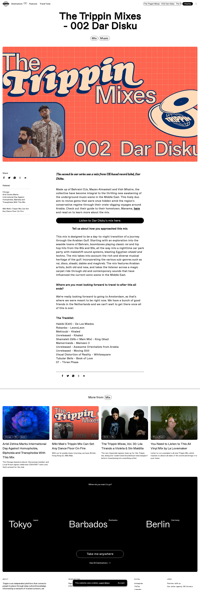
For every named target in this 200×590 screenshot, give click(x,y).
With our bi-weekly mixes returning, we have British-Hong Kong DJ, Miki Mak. (74, 454)
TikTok (137, 586)
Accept (121, 587)
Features (33, 4)
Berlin (106, 437)
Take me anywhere (100, 554)
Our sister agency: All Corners (180, 586)
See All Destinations (100, 563)
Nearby (187, 4)
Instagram (138, 583)
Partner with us (174, 583)
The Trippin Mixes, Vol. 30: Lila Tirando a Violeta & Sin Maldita (122, 446)
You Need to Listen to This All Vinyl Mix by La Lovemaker (171, 446)
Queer (23, 437)
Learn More (104, 587)
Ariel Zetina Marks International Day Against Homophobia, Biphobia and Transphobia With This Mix (14, 198)
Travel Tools (45, 4)
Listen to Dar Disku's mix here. (100, 220)
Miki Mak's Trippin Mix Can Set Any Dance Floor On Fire (16, 210)
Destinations (19, 4)
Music (104, 38)
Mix (94, 38)
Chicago (8, 437)
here (137, 208)
